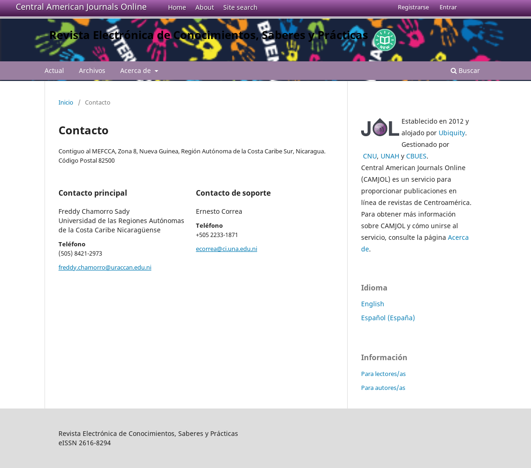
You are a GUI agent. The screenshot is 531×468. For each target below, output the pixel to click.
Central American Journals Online (81, 6)
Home (177, 7)
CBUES (416, 156)
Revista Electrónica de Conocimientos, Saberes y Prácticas (208, 34)
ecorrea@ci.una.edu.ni (226, 248)
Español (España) (388, 317)
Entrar (448, 7)
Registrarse (413, 7)
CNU (370, 156)
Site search (240, 7)
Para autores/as (383, 387)
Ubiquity (452, 132)
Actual (54, 70)
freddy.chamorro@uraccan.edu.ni (104, 267)
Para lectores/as (383, 373)
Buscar (465, 70)
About (204, 7)
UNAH (390, 156)
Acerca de (136, 70)
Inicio (65, 102)
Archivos (92, 70)
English (372, 303)
